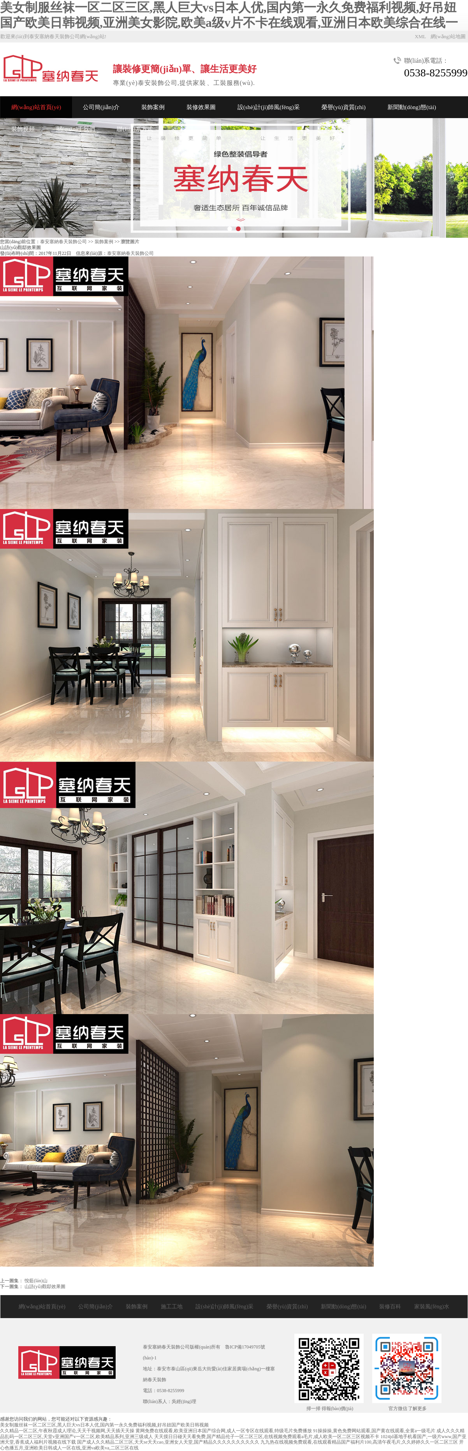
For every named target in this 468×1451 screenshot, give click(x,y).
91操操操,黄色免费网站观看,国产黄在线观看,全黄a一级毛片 (374, 1430)
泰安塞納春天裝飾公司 (63, 241)
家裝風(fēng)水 (431, 1307)
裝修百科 (390, 1307)
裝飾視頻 (23, 129)
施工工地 (172, 1307)
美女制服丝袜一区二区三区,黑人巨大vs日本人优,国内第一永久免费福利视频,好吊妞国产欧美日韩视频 (104, 1425)
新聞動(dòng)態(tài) (411, 107)
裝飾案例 (153, 107)
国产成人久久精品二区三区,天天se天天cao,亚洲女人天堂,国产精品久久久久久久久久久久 (168, 1442)
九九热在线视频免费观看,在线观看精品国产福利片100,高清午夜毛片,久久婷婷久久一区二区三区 (359, 1442)
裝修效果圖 (201, 107)
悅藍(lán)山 (35, 1280)
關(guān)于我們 (75, 129)
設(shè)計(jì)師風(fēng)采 (269, 107)
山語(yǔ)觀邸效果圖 (44, 1286)
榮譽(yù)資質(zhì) (344, 107)
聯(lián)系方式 (135, 129)
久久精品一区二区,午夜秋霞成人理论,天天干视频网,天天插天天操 (67, 1430)
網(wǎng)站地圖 (448, 36)
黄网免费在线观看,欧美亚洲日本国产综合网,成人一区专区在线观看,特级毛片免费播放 (223, 1430)
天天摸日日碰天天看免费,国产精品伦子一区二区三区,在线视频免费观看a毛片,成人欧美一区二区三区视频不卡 (266, 1436)
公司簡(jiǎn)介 (101, 107)
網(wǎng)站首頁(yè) (36, 107)
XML (420, 36)
